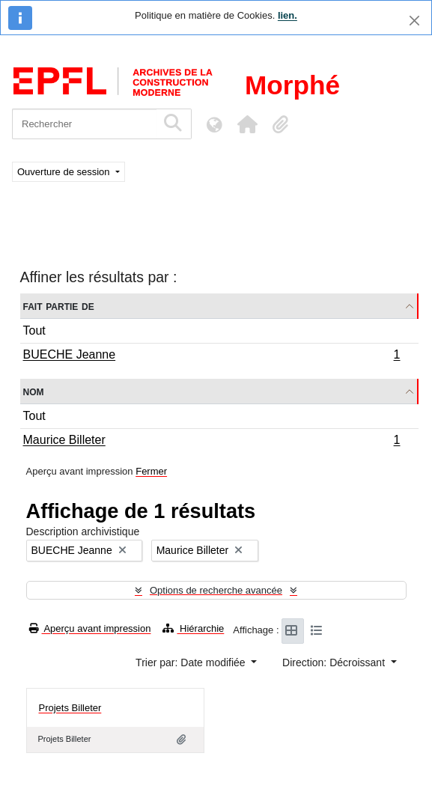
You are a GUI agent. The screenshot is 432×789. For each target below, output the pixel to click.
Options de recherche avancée (216, 590)
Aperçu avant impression (90, 628)
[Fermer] (414, 20)
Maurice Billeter (211, 441)
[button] (247, 124)
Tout (34, 330)
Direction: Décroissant (335, 662)
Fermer (151, 471)
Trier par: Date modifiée (192, 662)
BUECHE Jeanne (211, 356)
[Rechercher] (84, 124)
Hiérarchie (193, 628)
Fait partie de (58, 306)
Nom (33, 391)
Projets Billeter (70, 707)
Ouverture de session (64, 171)
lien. (287, 15)
